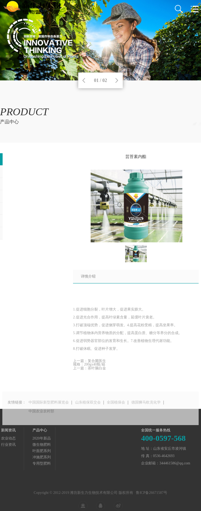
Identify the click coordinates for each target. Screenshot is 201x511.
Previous (83, 80)
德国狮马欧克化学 (146, 411)
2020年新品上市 (185, 124)
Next (116, 80)
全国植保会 (116, 411)
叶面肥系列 (16, 451)
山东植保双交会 (88, 411)
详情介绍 (88, 280)
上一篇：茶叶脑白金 (89, 372)
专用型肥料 (16, 463)
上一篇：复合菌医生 (89, 365)
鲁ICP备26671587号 (151, 498)
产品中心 (162, 124)
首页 (147, 124)
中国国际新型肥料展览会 (49, 411)
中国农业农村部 (41, 420)
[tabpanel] (100, 40)
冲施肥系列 (16, 457)
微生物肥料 (16, 445)
